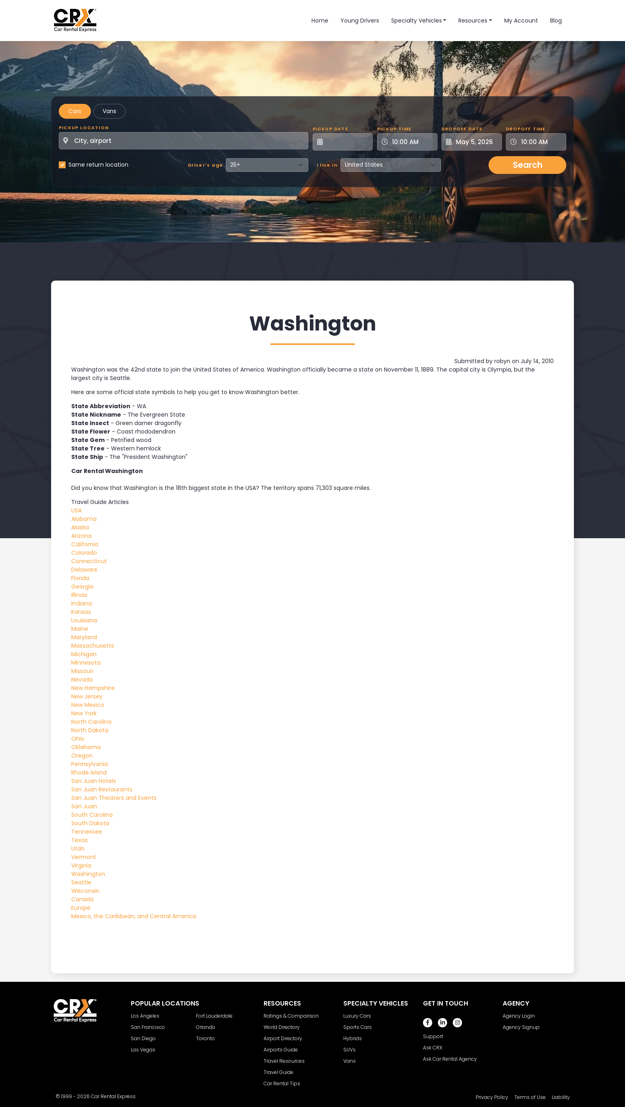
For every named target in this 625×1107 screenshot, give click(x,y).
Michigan (84, 654)
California (84, 544)
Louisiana (84, 620)
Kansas (81, 612)
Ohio (78, 739)
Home (319, 21)
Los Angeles (145, 1015)
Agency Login (519, 1015)
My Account (521, 21)
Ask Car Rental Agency (450, 1058)
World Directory (282, 1027)
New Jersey (87, 696)
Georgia (82, 586)
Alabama (84, 519)
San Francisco (148, 1027)
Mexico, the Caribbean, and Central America (133, 916)
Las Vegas (143, 1049)
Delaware (84, 570)
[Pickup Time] (412, 142)
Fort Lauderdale (214, 1015)
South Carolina (92, 815)
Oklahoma (86, 747)
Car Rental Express (113, 1096)
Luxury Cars (357, 1015)
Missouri (82, 671)
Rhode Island (89, 772)
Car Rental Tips (282, 1083)
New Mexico (87, 705)
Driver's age (205, 165)
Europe (81, 908)
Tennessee (86, 832)
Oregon (82, 756)
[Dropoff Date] (476, 142)
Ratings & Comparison (291, 1015)
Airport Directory (283, 1038)
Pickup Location (84, 127)
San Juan (84, 806)
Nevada (82, 679)
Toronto (205, 1038)
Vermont (83, 857)
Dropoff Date (461, 129)
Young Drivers (359, 21)
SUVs (349, 1049)
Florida (80, 578)
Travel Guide (278, 1072)
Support (433, 1036)
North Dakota (89, 730)
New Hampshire (93, 688)
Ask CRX (432, 1047)
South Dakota (90, 823)
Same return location (98, 165)
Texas (79, 840)
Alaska (80, 527)
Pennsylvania (89, 764)
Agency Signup (521, 1027)
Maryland (84, 637)
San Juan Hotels (93, 781)
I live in (327, 165)
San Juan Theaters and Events (114, 798)
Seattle (81, 882)
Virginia (81, 865)
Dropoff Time (525, 129)
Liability (561, 1097)
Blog (556, 21)
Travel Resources (284, 1060)
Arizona (81, 536)
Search (527, 165)
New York (84, 713)
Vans (109, 111)
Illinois (79, 595)
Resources (472, 21)
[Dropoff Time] (541, 142)
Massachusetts (92, 646)
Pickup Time (394, 129)
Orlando (205, 1027)
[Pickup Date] (347, 142)
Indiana (81, 603)
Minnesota (86, 663)
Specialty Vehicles (416, 21)
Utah (78, 849)
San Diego (143, 1038)
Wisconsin (85, 891)
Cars (74, 111)
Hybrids (352, 1038)
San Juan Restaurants (101, 789)
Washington (88, 874)
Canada (82, 899)
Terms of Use (530, 1097)
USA (76, 510)
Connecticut (89, 561)
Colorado (84, 553)
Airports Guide (281, 1049)
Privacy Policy (492, 1097)
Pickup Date (330, 129)
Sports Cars (357, 1027)
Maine (79, 629)
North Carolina (91, 722)
